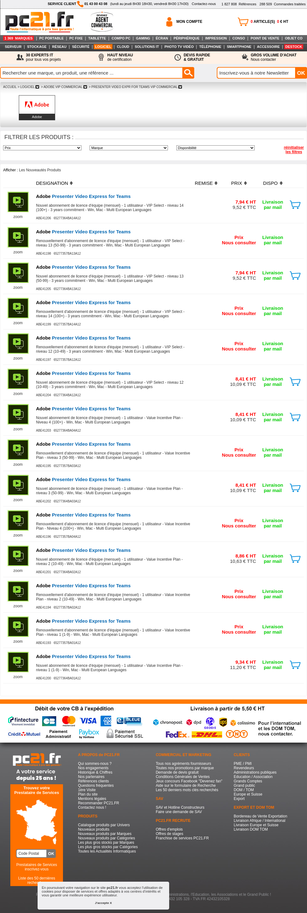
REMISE (204, 183)
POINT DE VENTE (265, 38)
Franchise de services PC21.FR (182, 838)
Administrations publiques (255, 772)
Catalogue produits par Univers (104, 825)
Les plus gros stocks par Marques (106, 842)
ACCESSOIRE (268, 47)
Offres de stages (169, 834)
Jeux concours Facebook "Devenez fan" (189, 781)
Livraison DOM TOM (251, 829)
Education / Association (253, 777)
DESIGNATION (52, 183)
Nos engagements (93, 768)
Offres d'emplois (169, 829)
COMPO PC (121, 38)
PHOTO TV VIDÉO (179, 47)
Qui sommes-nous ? (95, 763)
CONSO (238, 38)
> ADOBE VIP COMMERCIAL (64, 87)
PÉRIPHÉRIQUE (187, 38)
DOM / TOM (244, 790)
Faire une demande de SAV (179, 812)
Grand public (244, 785)
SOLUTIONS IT (147, 47)
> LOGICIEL (28, 87)
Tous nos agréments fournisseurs (183, 763)
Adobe (37, 117)
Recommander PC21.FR (98, 803)
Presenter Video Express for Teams (83, 196)
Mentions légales (92, 798)
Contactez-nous (204, 4)
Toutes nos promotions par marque (185, 768)
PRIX (236, 183)
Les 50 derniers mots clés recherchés (187, 790)
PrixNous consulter (239, 240)
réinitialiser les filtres (294, 149)
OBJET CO (293, 38)
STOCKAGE (36, 47)
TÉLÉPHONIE (210, 47)
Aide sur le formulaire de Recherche (186, 785)
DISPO (270, 183)
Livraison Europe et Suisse (256, 825)
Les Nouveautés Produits (40, 170)
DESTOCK (293, 47)
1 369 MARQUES (18, 38)
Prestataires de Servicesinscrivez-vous (36, 867)
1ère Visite (87, 790)
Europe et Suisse (248, 794)
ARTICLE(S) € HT (269, 21)
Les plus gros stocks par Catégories (108, 847)
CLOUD (123, 47)
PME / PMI (243, 763)
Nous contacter (274, 57)
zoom (18, 217)
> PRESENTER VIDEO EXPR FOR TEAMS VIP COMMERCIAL (135, 87)
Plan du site (88, 794)
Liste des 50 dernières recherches (36, 880)
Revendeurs (244, 768)
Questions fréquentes (96, 785)
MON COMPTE (189, 21)
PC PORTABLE (51, 38)
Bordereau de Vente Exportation (260, 816)
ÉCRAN (162, 38)
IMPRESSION (216, 38)
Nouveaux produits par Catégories (106, 838)
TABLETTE (97, 38)
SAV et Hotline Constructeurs (180, 807)
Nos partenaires (91, 777)
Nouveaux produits (93, 829)
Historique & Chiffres (95, 772)
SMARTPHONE (239, 47)
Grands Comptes (248, 781)
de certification (120, 57)
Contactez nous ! (92, 807)
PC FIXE (76, 38)
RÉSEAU (59, 47)
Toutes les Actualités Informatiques (107, 851)
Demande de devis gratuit (177, 772)
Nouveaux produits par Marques (105, 834)
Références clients (93, 781)
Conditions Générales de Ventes (183, 777)
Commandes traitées (282, 4)
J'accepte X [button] (103, 903)
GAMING (143, 38)
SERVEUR (13, 47)
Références (238, 4)
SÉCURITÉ (81, 47)
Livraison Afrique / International (259, 820)
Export (239, 798)
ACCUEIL (10, 87)
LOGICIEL (103, 47)
